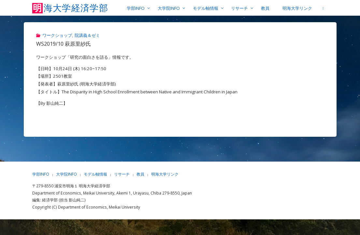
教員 (140, 174)
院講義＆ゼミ (87, 35)
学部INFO (40, 174)
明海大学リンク (165, 174)
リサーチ (122, 174)
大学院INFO (66, 174)
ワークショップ (57, 35)
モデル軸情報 (95, 174)
